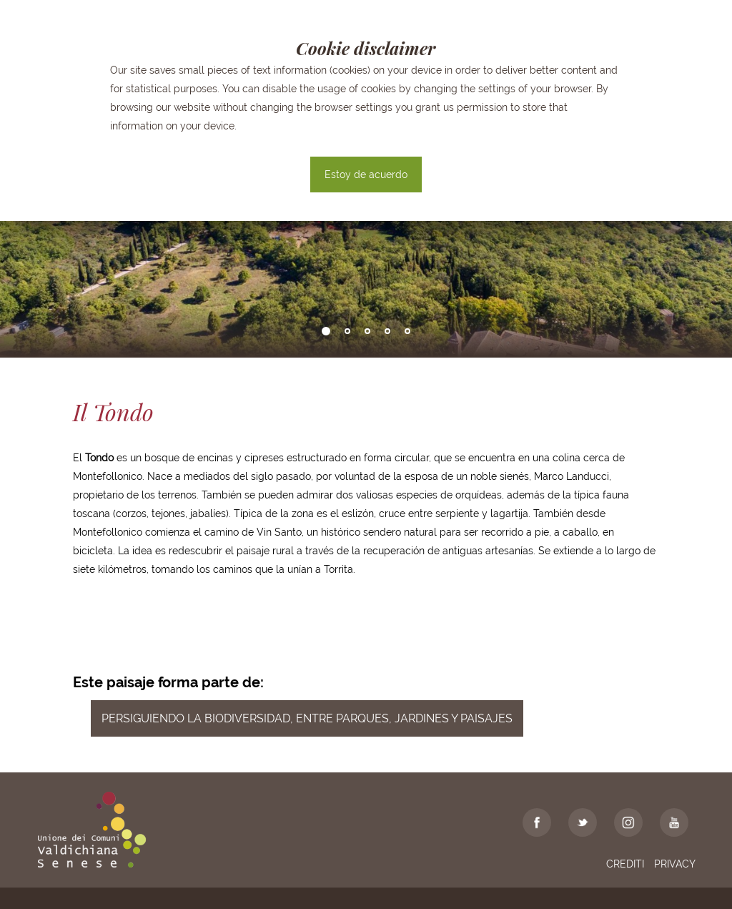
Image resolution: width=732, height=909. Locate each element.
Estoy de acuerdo (366, 174)
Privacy (675, 864)
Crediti (625, 864)
